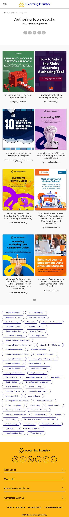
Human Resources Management (37, 382)
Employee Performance (14, 373)
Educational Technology (14, 336)
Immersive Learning (13, 387)
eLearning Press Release (14, 359)
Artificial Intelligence (13, 317)
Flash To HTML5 (11, 377)
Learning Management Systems (17, 401)
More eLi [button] (34, 479)
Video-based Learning (14, 433)
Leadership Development (38, 391)
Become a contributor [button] (34, 488)
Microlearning (35, 405)
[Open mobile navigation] (4, 4)
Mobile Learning (54, 405)
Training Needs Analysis (50, 424)
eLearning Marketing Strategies (17, 354)
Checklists (30, 322)
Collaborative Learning (51, 322)
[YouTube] (38, 459)
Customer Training (36, 331)
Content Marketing (36, 326)
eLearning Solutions (13, 363)
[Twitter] (23, 459)
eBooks (11, 13)
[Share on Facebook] (25, 32)
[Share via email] (39, 32)
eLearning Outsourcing (45, 354)
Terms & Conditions (16, 507)
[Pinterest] (46, 459)
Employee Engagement (14, 368)
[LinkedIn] (31, 459)
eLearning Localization (14, 349)
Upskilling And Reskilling (31, 428)
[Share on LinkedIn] (34, 32)
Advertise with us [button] (34, 497)
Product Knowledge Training (16, 415)
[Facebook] (15, 459)
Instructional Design (13, 391)
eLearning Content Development (17, 340)
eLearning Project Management (43, 359)
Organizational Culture (14, 410)
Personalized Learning (39, 410)
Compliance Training (13, 326)
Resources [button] (34, 469)
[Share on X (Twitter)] (30, 32)
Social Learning (11, 424)
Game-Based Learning (34, 377)
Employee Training (37, 373)
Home (4, 13)
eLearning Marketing (38, 349)
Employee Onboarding (39, 368)
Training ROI (10, 428)
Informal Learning (35, 387)
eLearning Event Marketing (50, 345)
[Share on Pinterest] (44, 32)
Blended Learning (12, 322)
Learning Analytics (12, 396)
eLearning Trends (35, 363)
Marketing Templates (13, 405)
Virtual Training (36, 433)
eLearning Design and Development (18, 345)
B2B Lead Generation (37, 317)
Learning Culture (34, 396)
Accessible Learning (13, 312)
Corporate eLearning (13, 331)
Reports (58, 415)
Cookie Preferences (53, 507)
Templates (29, 424)
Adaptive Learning (35, 312)
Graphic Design (11, 382)
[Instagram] (54, 459)
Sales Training (11, 419)
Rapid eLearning (41, 415)
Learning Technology (44, 401)
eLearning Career (38, 336)
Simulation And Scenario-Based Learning (39, 419)
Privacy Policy (34, 507)
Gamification (55, 377)
